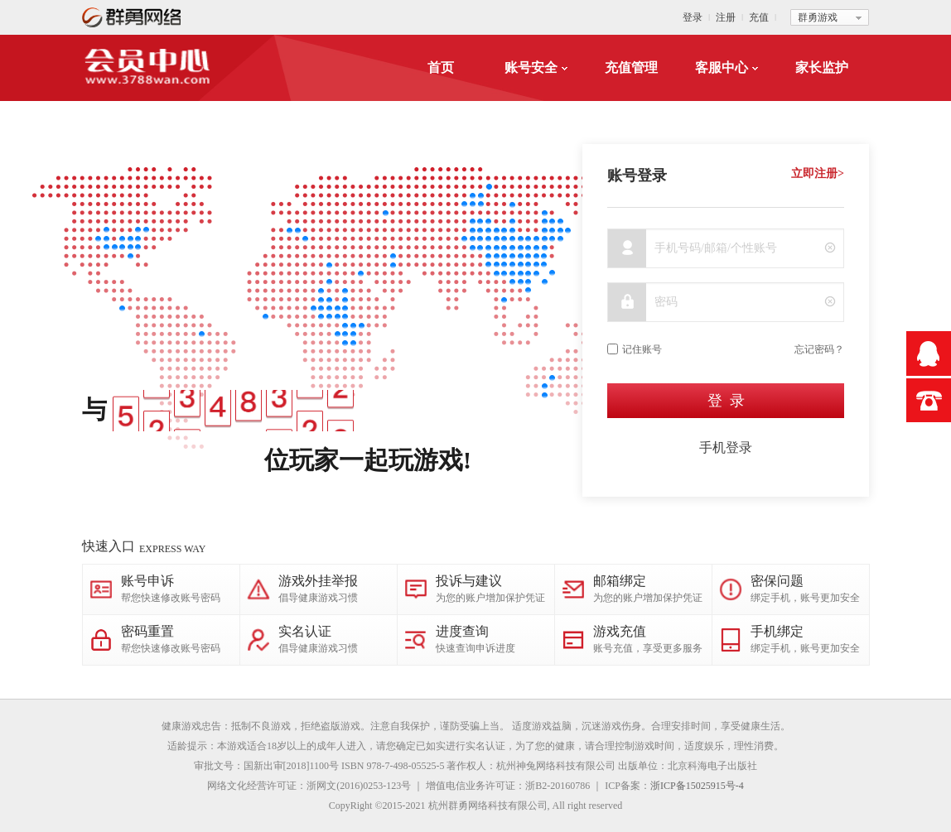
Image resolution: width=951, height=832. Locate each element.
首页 (440, 67)
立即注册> (817, 173)
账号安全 (535, 67)
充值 (759, 17)
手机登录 (725, 447)
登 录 (726, 400)
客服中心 (726, 67)
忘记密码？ (819, 349)
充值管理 (631, 67)
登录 (692, 17)
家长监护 (821, 67)
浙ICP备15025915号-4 (697, 785)
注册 (726, 17)
